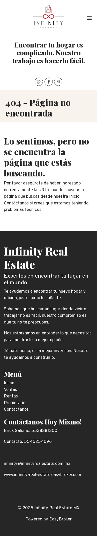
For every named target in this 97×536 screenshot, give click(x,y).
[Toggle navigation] (89, 17)
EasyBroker (60, 519)
